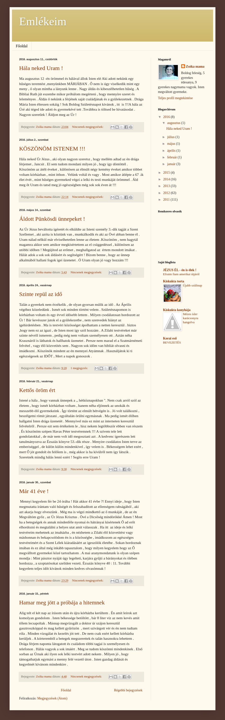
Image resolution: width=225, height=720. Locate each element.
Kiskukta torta (173, 281)
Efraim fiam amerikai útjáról (181, 274)
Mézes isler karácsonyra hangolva (190, 318)
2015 (167, 172)
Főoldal (22, 46)
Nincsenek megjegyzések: (88, 127)
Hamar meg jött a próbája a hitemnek (62, 602)
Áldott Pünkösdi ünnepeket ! (52, 219)
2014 (167, 179)
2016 (167, 117)
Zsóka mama (195, 66)
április (171, 150)
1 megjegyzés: (80, 368)
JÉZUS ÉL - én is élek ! (179, 270)
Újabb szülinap (192, 285)
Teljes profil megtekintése (175, 98)
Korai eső (170, 338)
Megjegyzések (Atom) (52, 698)
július (171, 137)
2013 (167, 186)
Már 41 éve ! (34, 491)
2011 (167, 199)
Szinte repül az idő (40, 294)
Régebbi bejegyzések (128, 690)
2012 (167, 193)
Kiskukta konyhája (177, 310)
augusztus (174, 123)
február (172, 157)
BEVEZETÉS (172, 342)
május (171, 143)
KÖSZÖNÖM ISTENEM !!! (52, 148)
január (171, 164)
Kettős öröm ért (37, 390)
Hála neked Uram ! (41, 68)
